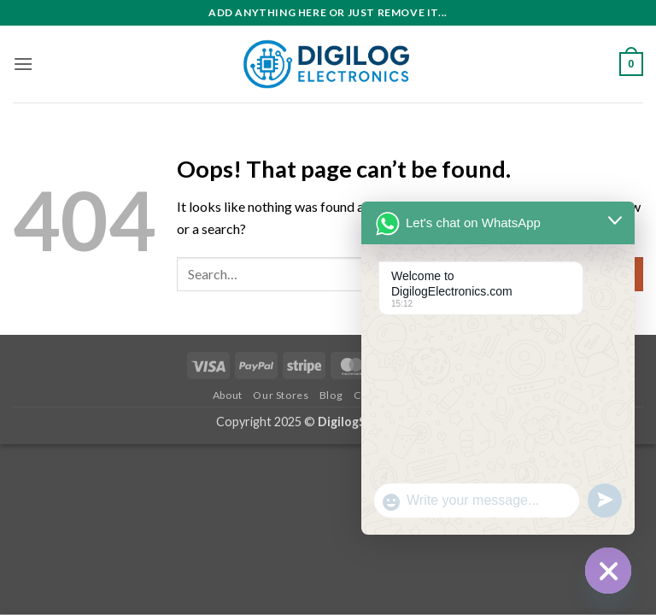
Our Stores (280, 395)
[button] (23, 64)
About (228, 395)
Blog (331, 395)
